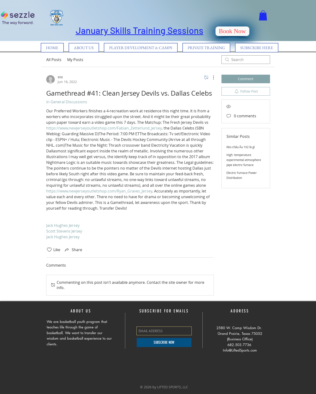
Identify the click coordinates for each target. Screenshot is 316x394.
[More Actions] (211, 77)
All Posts (53, 59)
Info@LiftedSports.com (240, 350)
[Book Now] (232, 31)
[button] (263, 15)
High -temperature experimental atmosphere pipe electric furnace (243, 160)
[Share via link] (73, 250)
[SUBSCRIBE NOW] (164, 342)
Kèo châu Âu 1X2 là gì (240, 147)
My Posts (75, 59)
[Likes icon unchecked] (49, 250)
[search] (245, 59)
